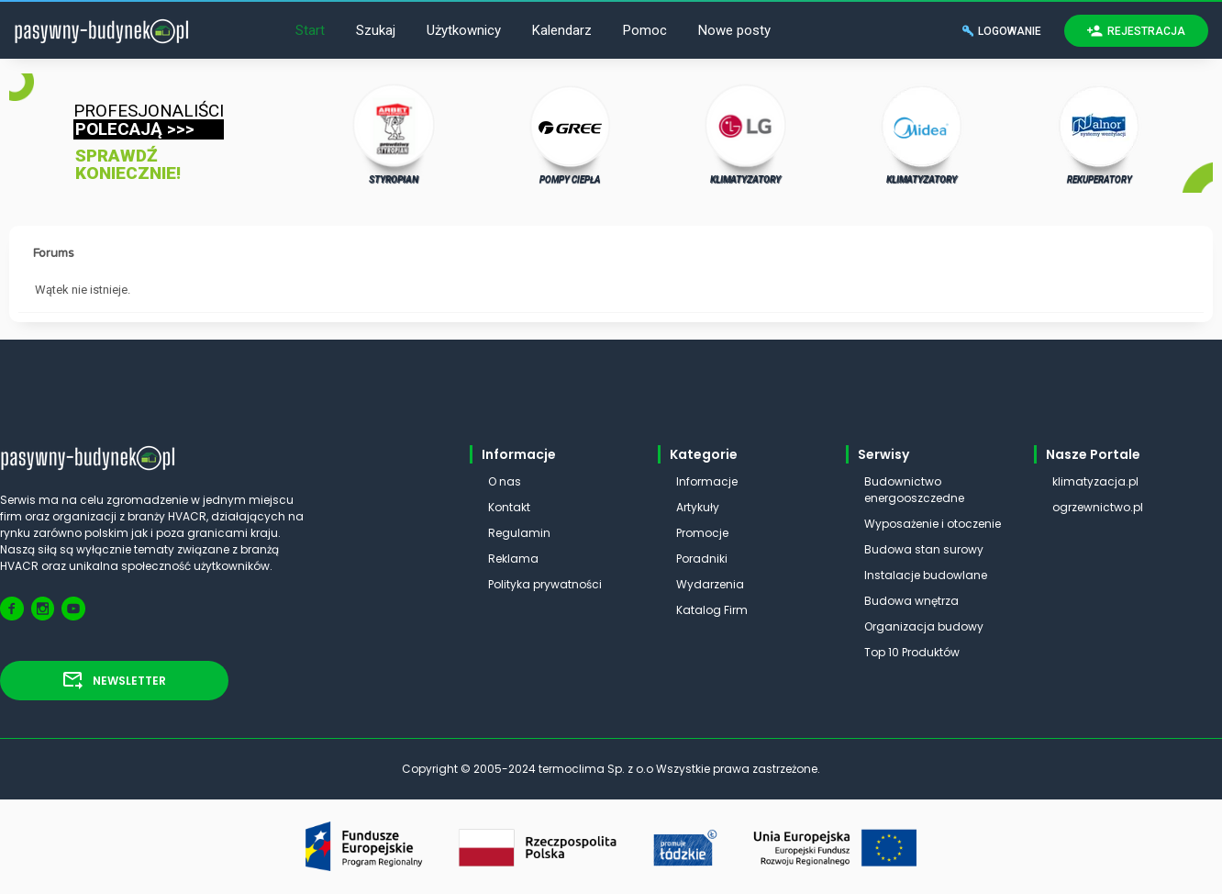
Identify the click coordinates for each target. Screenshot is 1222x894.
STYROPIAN (394, 134)
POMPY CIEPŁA (570, 134)
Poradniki (702, 558)
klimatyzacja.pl (1095, 481)
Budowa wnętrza (911, 601)
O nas (504, 481)
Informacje (707, 481)
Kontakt (509, 507)
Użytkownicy (464, 30)
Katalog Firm (712, 610)
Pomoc (645, 30)
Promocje (702, 533)
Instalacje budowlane (925, 575)
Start (310, 30)
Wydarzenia (710, 584)
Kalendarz (562, 30)
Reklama (513, 558)
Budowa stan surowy (923, 549)
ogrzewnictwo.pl (1097, 507)
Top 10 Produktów (912, 652)
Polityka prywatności (545, 584)
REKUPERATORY (1099, 134)
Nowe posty (734, 30)
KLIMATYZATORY (746, 134)
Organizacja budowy (923, 626)
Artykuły (697, 507)
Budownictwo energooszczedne (914, 490)
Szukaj (375, 30)
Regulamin (519, 533)
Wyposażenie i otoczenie (932, 523)
